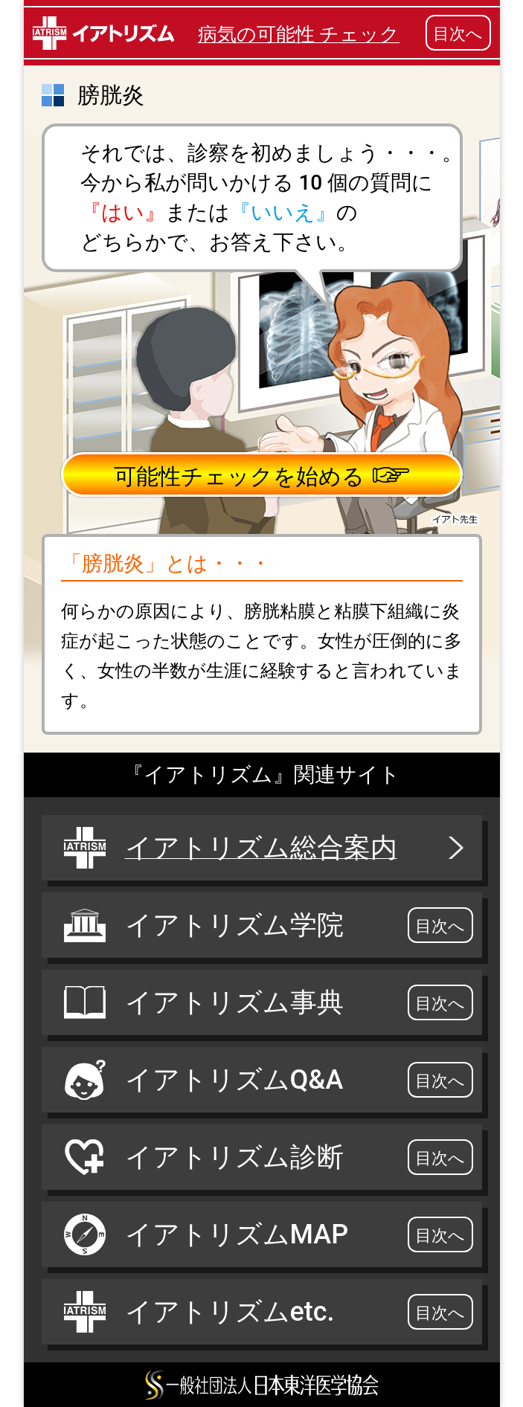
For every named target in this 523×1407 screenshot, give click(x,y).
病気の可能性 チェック (299, 34)
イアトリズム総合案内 (265, 848)
